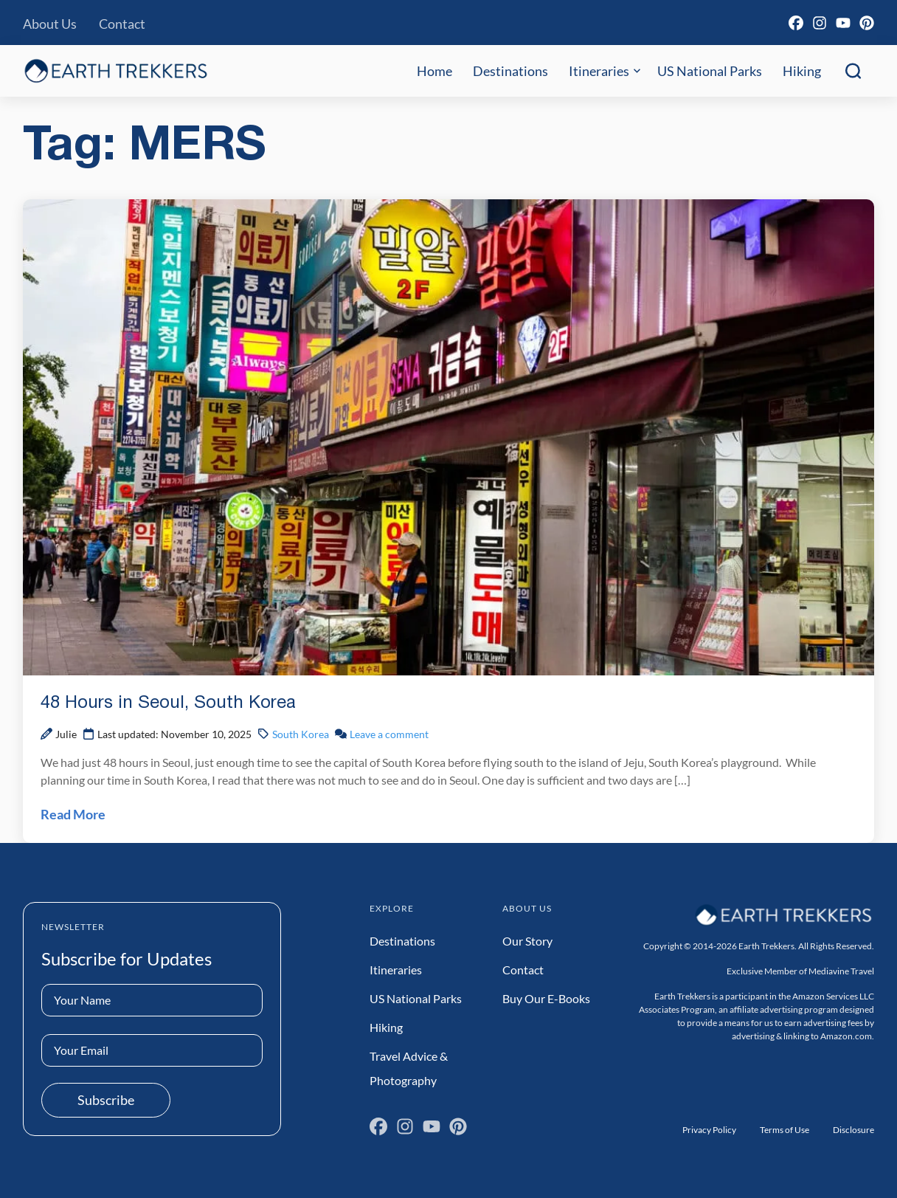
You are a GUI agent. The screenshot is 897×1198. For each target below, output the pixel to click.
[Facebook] (796, 23)
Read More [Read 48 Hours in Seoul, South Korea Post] (73, 814)
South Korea (300, 734)
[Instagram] (819, 23)
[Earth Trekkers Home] (116, 70)
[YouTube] (843, 23)
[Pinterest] (866, 23)
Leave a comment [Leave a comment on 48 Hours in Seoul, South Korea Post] (389, 734)
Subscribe (105, 1100)
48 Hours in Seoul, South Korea (168, 703)
